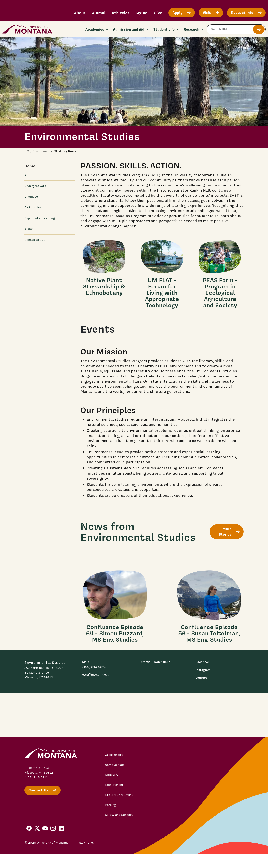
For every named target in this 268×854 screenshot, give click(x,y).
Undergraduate (35, 186)
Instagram (203, 670)
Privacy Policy (84, 843)
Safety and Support (119, 815)
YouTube (201, 678)
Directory (111, 775)
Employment (114, 785)
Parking (110, 805)
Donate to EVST (35, 240)
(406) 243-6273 (94, 667)
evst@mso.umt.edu (95, 675)
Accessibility (114, 755)
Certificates (32, 207)
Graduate (31, 197)
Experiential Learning (39, 218)
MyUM (142, 12)
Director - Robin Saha (155, 662)
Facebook (202, 662)
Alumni (98, 12)
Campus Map (114, 765)
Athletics (120, 12)
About (80, 12)
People (29, 175)
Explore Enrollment (119, 795)
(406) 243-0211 (36, 777)
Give (158, 12)
